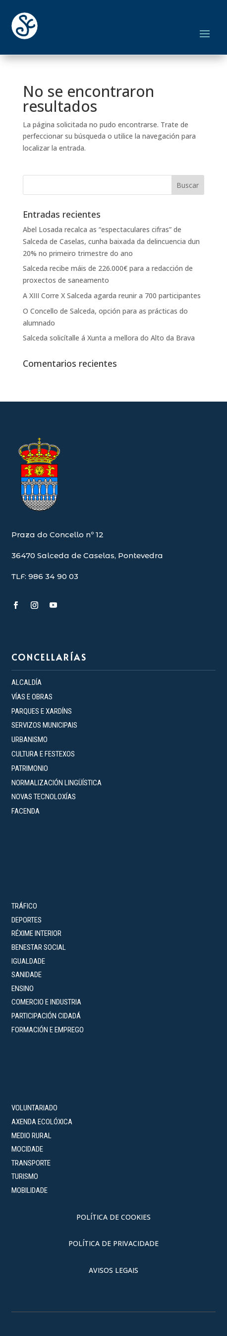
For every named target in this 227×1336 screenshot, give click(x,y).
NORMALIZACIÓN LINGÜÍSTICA (56, 782)
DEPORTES (26, 920)
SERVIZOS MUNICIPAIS (44, 725)
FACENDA (25, 811)
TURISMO (24, 1176)
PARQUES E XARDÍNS (41, 711)
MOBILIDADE (29, 1190)
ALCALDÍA (26, 682)
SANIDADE (26, 974)
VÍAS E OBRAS (32, 696)
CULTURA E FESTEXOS (43, 754)
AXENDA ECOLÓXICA (41, 1121)
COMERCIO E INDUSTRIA (46, 1002)
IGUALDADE (28, 961)
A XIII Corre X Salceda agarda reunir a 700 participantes (112, 295)
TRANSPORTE (31, 1163)
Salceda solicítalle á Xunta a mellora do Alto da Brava (109, 337)
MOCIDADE (27, 1149)
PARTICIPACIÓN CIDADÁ (46, 1015)
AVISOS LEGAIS (113, 1270)
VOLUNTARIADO (34, 1107)
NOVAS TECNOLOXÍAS (43, 796)
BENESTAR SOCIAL (39, 947)
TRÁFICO (24, 906)
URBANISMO (29, 739)
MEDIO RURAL (31, 1135)
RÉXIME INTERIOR (36, 933)
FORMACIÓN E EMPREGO (47, 1029)
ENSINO (22, 988)
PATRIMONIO (29, 768)
